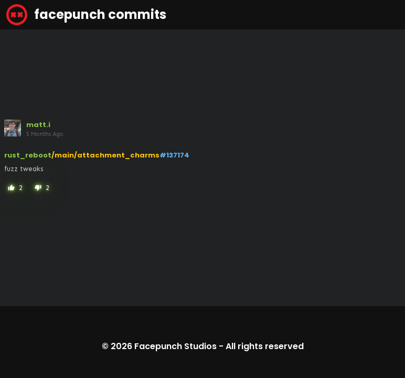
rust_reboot (27, 155)
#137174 (174, 155)
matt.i (38, 125)
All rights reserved (265, 346)
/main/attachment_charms (105, 155)
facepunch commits (86, 14)
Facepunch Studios (175, 346)
